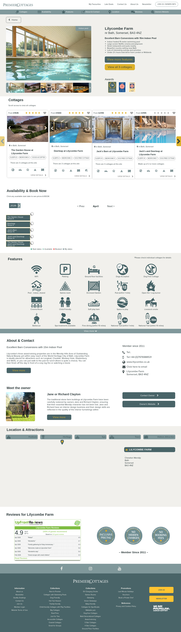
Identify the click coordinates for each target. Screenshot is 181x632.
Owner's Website (149, 404)
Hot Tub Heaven (55, 601)
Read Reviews (21, 558)
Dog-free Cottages (90, 613)
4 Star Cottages (90, 626)
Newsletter (19, 595)
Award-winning (90, 619)
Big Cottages (55, 610)
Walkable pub (90, 610)
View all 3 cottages (120, 67)
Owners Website (160, 12)
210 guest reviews (58, 534)
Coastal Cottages (55, 622)
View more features (119, 59)
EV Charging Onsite (90, 592)
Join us (161, 590)
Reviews (136, 12)
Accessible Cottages (55, 619)
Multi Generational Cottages (90, 616)
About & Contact (90, 12)
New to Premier (55, 592)
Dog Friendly (55, 598)
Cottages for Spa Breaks (90, 607)
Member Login (19, 607)
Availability (44, 12)
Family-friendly (55, 604)
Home (13, 20)
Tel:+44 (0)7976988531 (139, 357)
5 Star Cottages (90, 622)
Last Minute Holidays (126, 592)
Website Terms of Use (19, 610)
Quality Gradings (19, 598)
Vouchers (126, 595)
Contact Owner (149, 395)
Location (113, 12)
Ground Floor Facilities (90, 629)
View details (38, 175)
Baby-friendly (90, 604)
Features (67, 12)
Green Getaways (90, 601)
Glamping (90, 598)
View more (90, 331)
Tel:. (129, 352)
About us (19, 592)
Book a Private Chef (126, 598)
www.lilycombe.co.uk (138, 361)
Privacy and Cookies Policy (126, 606)
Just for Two (55, 616)
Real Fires (55, 613)
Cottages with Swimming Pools (55, 595)
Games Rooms (90, 595)
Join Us (19, 604)
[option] (48, 53)
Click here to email (137, 366)
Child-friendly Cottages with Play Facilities (55, 607)
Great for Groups (55, 626)
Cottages (21, 12)
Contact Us (122, 4)
